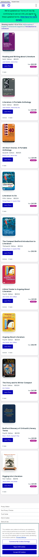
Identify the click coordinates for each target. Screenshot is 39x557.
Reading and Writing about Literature (18, 56)
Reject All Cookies (19, 547)
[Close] (35, 15)
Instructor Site (5, 1)
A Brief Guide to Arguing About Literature (16, 290)
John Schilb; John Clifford (9, 296)
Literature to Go (9, 196)
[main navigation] (3, 5)
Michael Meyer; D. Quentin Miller (11, 201)
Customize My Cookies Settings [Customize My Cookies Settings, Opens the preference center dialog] (19, 541)
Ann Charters (6, 388)
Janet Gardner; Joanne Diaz (10, 62)
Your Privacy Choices (7, 510)
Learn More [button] (7, 66)
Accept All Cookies (19, 552)
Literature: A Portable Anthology (16, 102)
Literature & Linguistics (16, 26)
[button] (36, 5)
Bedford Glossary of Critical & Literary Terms (19, 429)
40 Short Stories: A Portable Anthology (14, 149)
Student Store (15, 1)
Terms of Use (4, 521)
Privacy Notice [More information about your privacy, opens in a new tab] (21, 537)
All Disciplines (27, 24)
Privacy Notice (5, 506)
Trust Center (4, 514)
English (4, 26)
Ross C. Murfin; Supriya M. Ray (10, 436)
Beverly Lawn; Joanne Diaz (9, 155)
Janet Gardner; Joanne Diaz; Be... (11, 107)
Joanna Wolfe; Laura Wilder (9, 481)
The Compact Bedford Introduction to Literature (19, 242)
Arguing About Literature (13, 337)
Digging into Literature (12, 476)
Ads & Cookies (5, 518)
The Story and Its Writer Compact (17, 383)
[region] (19, 540)
